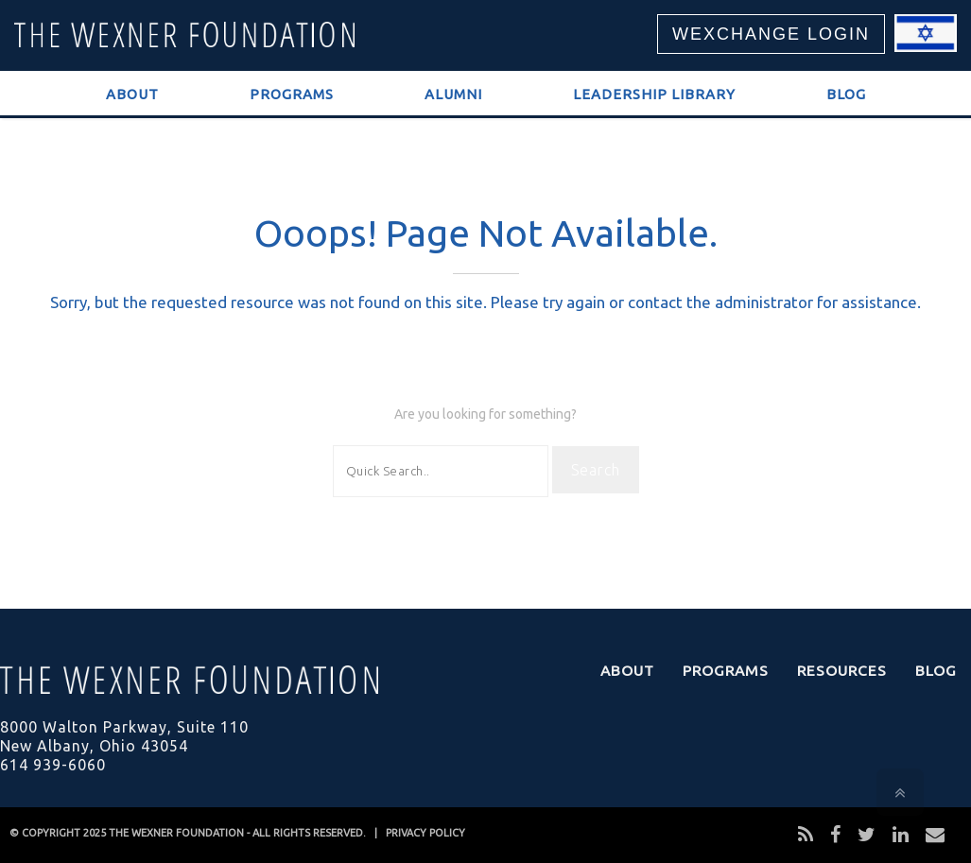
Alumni (453, 94)
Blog (846, 94)
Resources (842, 670)
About (132, 94)
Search (595, 469)
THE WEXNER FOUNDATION (176, 832)
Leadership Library (654, 94)
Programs (292, 94)
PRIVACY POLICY (425, 832)
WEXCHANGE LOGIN (771, 34)
